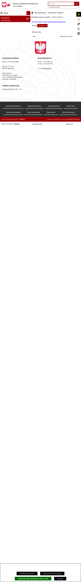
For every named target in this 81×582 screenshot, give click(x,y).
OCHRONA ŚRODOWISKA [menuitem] (10, 304)
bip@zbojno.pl (47, 559)
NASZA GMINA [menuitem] (6, 21)
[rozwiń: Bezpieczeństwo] (28, 517)
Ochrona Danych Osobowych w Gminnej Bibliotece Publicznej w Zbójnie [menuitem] (12, 487)
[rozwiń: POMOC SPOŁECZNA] (28, 351)
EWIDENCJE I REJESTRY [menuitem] (9, 383)
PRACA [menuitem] (3, 359)
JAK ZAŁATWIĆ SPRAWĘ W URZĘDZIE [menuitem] (10, 388)
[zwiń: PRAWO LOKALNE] (28, 144)
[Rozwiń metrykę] (42, 25)
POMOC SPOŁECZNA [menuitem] (8, 351)
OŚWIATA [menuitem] (4, 347)
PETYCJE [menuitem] (4, 444)
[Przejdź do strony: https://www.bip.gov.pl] (78, 19)
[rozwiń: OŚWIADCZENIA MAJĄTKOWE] (28, 393)
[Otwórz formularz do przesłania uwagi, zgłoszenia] (78, 28)
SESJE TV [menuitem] (4, 452)
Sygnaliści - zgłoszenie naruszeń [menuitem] (12, 521)
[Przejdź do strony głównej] (20, 5)
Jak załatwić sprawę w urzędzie (40, 17)
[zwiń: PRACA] (28, 359)
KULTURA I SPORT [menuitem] (7, 355)
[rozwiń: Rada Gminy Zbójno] (28, 122)
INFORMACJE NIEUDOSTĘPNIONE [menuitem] (13, 456)
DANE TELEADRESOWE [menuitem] (9, 17)
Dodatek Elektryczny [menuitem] (8, 505)
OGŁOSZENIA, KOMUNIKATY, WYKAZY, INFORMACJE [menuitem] (11, 72)
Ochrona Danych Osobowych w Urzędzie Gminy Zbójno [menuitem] (12, 471)
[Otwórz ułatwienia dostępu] (78, 14)
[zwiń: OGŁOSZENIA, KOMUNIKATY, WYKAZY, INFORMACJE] (28, 71)
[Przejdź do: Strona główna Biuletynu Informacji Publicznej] (32, 12)
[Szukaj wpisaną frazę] (76, 4)
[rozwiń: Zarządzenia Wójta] (28, 205)
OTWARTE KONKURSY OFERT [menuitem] (11, 300)
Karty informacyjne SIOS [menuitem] (9, 498)
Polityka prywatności (27, 574)
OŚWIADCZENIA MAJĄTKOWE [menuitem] (11, 393)
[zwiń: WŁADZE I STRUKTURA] (28, 91)
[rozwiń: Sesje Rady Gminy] (28, 200)
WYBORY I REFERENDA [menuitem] (9, 401)
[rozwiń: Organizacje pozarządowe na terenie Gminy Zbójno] (28, 64)
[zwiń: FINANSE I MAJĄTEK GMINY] (28, 217)
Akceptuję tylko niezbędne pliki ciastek (33, 579)
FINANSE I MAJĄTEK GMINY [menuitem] (11, 218)
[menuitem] (15, 26)
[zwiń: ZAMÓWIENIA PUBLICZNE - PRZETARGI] (28, 263)
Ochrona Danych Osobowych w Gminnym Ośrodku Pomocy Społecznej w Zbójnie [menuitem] (12, 478)
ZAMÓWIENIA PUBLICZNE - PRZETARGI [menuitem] (11, 264)
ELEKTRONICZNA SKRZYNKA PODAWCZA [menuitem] (11, 461)
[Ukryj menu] (28, 13)
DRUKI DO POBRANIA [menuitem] (8, 466)
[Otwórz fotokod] (78, 33)
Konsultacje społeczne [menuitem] (8, 509)
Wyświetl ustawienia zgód (52, 574)
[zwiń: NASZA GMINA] (28, 21)
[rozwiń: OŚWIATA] (28, 347)
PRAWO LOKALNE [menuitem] (7, 145)
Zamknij (60, 579)
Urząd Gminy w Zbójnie (55, 13)
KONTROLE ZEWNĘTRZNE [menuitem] (10, 397)
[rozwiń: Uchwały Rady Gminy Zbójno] (28, 155)
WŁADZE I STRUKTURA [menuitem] (9, 91)
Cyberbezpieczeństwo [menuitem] (8, 513)
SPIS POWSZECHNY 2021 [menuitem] (10, 448)
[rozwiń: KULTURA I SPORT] (28, 355)
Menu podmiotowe (40, 13)
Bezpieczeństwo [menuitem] (6, 517)
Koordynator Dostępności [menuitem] (10, 494)
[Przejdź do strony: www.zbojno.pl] (78, 23)
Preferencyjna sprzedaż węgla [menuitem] (11, 502)
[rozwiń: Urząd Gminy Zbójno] (28, 127)
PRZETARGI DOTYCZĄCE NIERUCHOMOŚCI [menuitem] (9, 378)
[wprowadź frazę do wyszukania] (61, 4)
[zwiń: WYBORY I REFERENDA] (28, 401)
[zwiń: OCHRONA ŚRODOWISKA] (28, 304)
